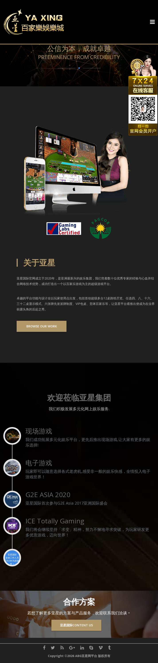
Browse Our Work (41, 326)
